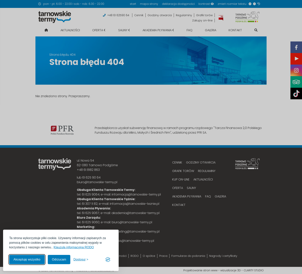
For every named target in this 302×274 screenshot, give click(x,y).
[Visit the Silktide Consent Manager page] (107, 259)
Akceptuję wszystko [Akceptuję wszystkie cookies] (26, 259)
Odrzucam (59, 259)
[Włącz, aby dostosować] (80, 259)
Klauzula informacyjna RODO (74, 247)
